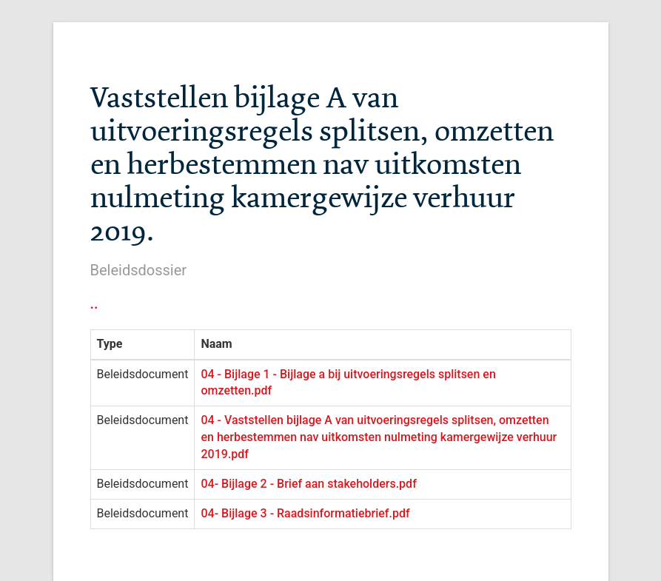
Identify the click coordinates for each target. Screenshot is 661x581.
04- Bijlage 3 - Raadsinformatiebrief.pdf (305, 513)
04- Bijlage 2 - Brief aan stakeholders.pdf (308, 484)
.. (94, 303)
